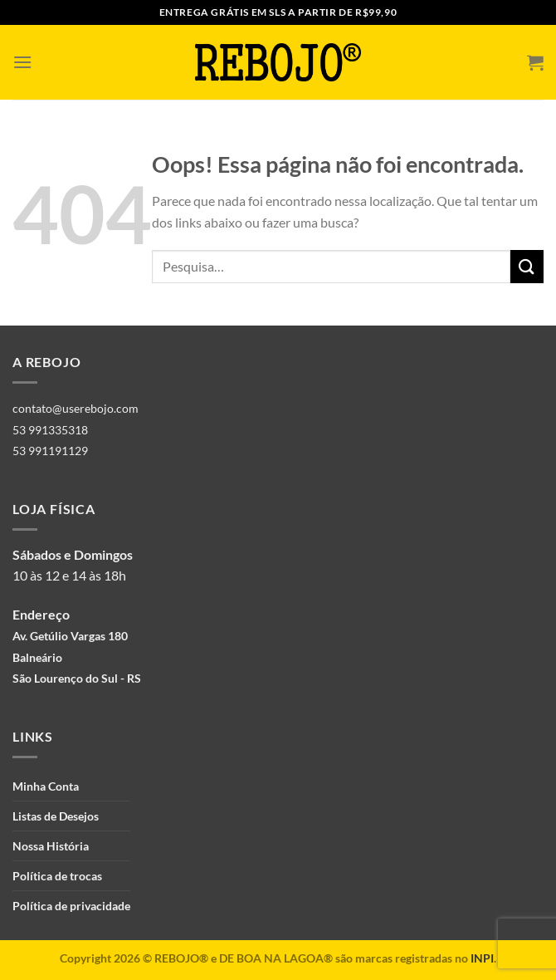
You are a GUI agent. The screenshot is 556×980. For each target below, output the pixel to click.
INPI (482, 958)
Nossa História (50, 846)
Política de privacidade (71, 906)
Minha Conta (45, 786)
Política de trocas (57, 876)
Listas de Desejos (55, 816)
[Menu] (22, 62)
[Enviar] (527, 266)
